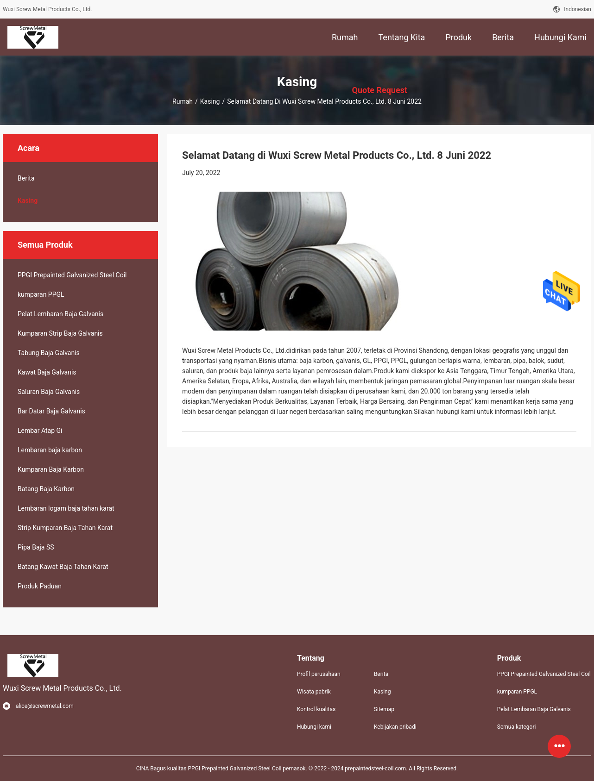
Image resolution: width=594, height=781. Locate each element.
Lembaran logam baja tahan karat (66, 508)
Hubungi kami (314, 727)
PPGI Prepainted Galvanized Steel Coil (72, 275)
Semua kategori (516, 727)
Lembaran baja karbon (50, 450)
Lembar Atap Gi (40, 430)
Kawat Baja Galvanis (47, 372)
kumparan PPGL (41, 294)
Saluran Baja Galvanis (49, 391)
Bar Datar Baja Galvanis (51, 411)
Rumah (182, 101)
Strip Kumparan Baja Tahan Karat (65, 527)
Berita (26, 178)
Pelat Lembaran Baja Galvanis (60, 314)
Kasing (210, 101)
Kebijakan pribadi (395, 727)
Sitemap (384, 709)
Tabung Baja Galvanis (49, 352)
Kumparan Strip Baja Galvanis (60, 333)
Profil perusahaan (319, 674)
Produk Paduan (40, 586)
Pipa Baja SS (36, 547)
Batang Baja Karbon (46, 489)
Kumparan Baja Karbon (51, 469)
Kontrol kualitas (316, 709)
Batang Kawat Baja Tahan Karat (63, 566)
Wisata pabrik (314, 691)
